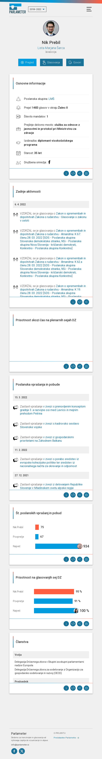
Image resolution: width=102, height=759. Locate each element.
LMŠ (51, 99)
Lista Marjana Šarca (51, 48)
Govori (77, 62)
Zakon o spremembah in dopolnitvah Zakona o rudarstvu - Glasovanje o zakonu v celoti (53, 217)
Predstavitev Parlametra (65, 738)
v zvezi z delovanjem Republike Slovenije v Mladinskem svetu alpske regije (51, 486)
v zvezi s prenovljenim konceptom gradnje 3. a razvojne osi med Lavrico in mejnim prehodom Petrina (53, 410)
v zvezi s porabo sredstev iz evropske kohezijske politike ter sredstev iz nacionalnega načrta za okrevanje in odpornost (49, 462)
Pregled (29, 62)
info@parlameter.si (20, 745)
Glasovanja (53, 62)
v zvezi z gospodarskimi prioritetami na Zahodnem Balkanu (47, 439)
